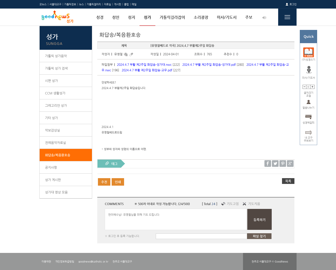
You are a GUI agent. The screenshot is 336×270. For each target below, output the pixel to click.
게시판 (117, 4)
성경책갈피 (308, 122)
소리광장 (201, 17)
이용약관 (46, 261)
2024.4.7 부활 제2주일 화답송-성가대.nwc (144, 64)
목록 (288, 181)
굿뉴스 (42, 4)
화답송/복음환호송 (57, 155)
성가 (147, 17)
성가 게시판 (53, 180)
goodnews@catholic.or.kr (93, 261)
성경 (100, 17)
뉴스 (81, 4)
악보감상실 (52, 130)
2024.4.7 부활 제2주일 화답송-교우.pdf (147, 70)
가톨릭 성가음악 (56, 56)
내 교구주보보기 (308, 137)
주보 (248, 17)
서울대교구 (55, 4)
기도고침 (233, 203)
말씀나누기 (308, 107)
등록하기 (260, 220)
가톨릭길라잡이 (172, 17)
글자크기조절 (308, 92)
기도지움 (254, 203)
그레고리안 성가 (56, 105)
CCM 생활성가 (55, 93)
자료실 (107, 4)
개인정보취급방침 (64, 261)
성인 (115, 17)
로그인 (293, 4)
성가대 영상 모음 (56, 192)
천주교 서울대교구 (122, 261)
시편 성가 (51, 80)
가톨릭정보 (70, 4)
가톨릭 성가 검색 (56, 68)
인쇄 (118, 182)
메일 (134, 4)
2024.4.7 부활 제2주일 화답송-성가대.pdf (209, 64)
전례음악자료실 (55, 142)
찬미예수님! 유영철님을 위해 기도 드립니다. (176, 219)
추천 (104, 182)
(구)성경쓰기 (308, 59)
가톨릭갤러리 (94, 4)
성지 (131, 17)
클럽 (126, 4)
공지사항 (51, 167)
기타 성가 (51, 118)
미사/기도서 (227, 17)
